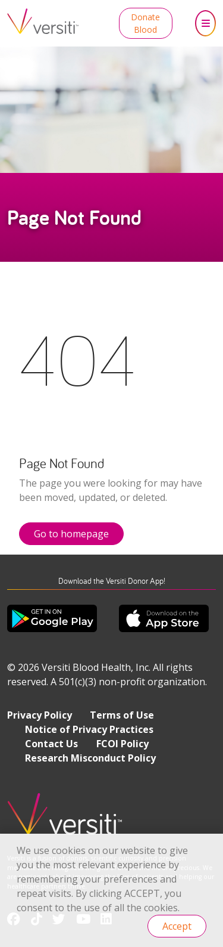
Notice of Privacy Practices (89, 729)
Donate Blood (145, 23)
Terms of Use (122, 715)
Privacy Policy (39, 715)
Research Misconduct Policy (90, 758)
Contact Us (51, 743)
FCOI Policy (122, 743)
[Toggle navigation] (205, 23)
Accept (176, 926)
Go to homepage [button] (71, 533)
